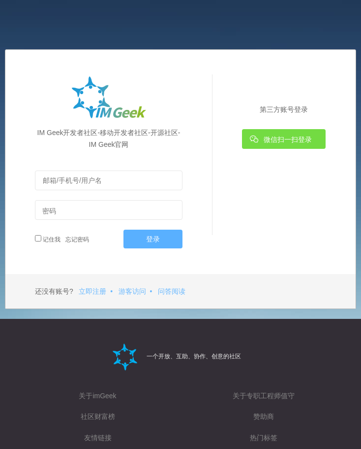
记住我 (47, 239)
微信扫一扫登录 (281, 139)
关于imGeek (97, 396)
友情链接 (98, 438)
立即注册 (92, 291)
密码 (49, 211)
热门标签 (263, 438)
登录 (153, 239)
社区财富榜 (98, 416)
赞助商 (263, 416)
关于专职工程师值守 (264, 396)
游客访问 (132, 291)
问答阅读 (171, 291)
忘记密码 (76, 239)
